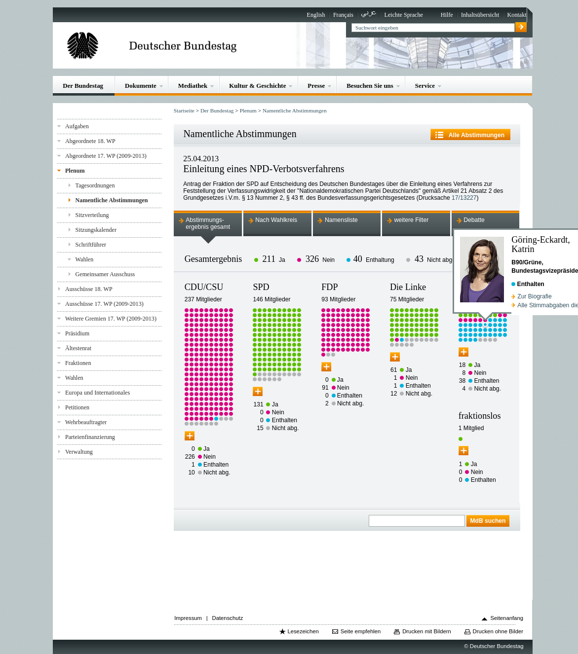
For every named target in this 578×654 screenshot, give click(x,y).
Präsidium (77, 333)
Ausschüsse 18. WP (89, 289)
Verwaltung (79, 451)
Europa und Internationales (97, 392)
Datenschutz (227, 618)
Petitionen (77, 407)
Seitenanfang (506, 618)
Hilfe (447, 14)
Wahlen (85, 259)
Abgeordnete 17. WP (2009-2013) (106, 155)
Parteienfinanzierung (90, 437)
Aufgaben (77, 126)
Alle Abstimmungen (476, 135)
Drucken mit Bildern (426, 631)
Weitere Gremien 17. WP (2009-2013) (110, 318)
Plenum (75, 170)
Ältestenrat (78, 348)
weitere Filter (411, 220)
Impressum (188, 618)
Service (425, 85)
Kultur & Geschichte (257, 85)
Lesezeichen (302, 631)
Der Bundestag (83, 85)
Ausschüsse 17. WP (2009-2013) (104, 303)
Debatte (474, 220)
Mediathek (193, 85)
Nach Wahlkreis (276, 220)
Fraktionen (78, 363)
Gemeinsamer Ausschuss (105, 274)
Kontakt (517, 14)
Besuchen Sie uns (370, 85)
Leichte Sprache (404, 14)
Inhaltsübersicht (480, 14)
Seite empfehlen (361, 631)
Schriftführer (91, 244)
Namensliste (341, 220)
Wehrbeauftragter (86, 422)
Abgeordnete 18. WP (90, 141)
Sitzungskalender (96, 229)
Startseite (184, 110)
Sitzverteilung (92, 215)
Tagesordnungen (95, 185)
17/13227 (464, 197)
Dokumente (140, 85)
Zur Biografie (534, 296)
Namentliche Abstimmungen (112, 200)
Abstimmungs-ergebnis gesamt (208, 223)
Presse (316, 85)
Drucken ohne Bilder (498, 631)
